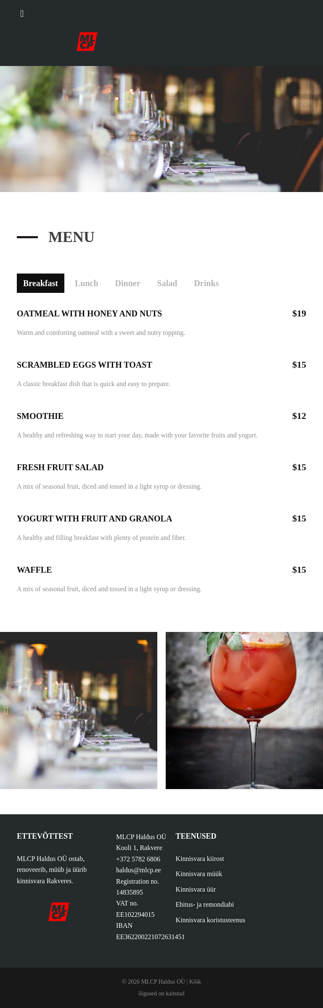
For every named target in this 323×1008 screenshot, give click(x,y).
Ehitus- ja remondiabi (205, 904)
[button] (6, 710)
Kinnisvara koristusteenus (211, 920)
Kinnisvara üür (196, 889)
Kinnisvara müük (199, 873)
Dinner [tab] (127, 283)
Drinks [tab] (206, 283)
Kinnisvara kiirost (200, 858)
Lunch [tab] (86, 283)
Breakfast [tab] (40, 283)
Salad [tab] (167, 283)
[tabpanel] (161, 449)
